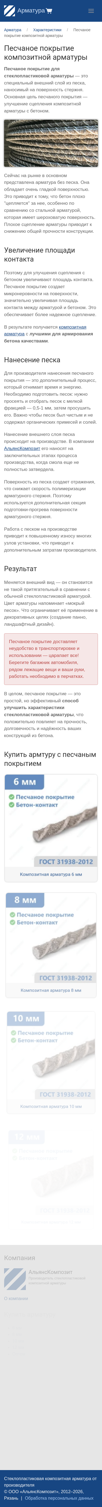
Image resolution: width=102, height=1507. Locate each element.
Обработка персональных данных (59, 1498)
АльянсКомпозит (22, 448)
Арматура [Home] (24, 10)
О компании (16, 1298)
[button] (48, 10)
